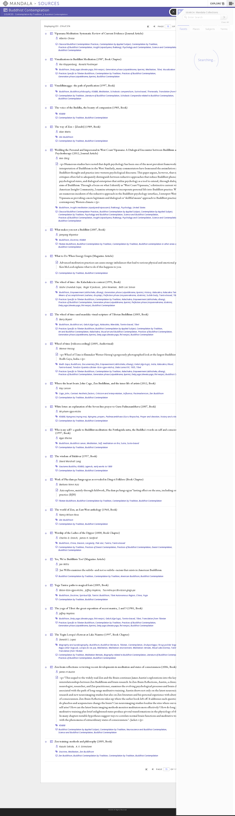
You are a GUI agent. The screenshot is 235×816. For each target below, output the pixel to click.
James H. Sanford (88, 537)
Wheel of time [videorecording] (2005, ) (84, 343)
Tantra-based (118, 543)
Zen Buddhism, (66, 755)
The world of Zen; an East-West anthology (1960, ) (86, 509)
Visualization (169, 69)
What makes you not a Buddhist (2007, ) (80, 229)
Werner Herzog (67, 348)
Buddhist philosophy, (80, 91)
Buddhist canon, (78, 443)
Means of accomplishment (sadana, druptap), (81, 295)
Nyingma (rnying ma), (76, 416)
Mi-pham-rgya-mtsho (70, 411)
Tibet (175, 295)
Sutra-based (133, 443)
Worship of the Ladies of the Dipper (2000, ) (87, 533)
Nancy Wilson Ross (69, 514)
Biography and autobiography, (74, 644)
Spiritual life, (85, 595)
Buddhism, (64, 69)
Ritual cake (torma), (161, 647)
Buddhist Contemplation (56, 14)
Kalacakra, (157, 292)
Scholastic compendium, (122, 91)
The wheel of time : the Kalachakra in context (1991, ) (87, 282)
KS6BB (62, 113)
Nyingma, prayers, (96, 416)
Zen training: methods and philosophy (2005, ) (83, 741)
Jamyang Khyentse (68, 234)
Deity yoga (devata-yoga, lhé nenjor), (87, 69)
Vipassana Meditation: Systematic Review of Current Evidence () (99, 33)
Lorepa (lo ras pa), (88, 647)
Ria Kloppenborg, (68, 64)
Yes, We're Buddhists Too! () (80, 559)
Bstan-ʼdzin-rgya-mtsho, (71, 590)
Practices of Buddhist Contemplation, (75, 47)
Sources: (9, 14)
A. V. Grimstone (84, 746)
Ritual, (170, 364)
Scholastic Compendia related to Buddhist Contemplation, (147, 95)
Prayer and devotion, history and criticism (160, 416)
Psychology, (126, 207)
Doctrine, (74, 239)
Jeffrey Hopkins (67, 613)
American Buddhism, (130, 576)
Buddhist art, (76, 324)
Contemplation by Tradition (28, 14)
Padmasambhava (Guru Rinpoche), (123, 416)
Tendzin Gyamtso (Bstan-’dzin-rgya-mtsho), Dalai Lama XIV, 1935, (104, 367)
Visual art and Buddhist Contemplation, (119, 331)
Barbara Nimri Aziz (69, 484)
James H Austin (67, 671)
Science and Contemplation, (165, 47)
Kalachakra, (127, 299)
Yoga (145, 595)
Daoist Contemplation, (162, 547)
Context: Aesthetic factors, (82, 393)
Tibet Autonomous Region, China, (126, 595)
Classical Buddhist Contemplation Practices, (79, 44)
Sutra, (124, 443)
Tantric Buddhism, (101, 595)
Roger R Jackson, (92, 287)
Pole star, (99, 543)
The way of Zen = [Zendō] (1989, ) (77, 126)
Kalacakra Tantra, (171, 292)
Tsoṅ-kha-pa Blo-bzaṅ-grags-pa (119, 590)
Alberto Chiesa (67, 38)
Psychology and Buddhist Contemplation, (104, 214)
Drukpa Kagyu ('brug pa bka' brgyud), (162, 644)
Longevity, (90, 543)
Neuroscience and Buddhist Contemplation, (146, 729)
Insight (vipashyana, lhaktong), (107, 47)
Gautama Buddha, (68, 466)
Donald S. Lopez (67, 639)
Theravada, (152, 91)
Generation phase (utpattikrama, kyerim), (125, 69)
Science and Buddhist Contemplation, (141, 214)
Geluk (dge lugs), (92, 324)
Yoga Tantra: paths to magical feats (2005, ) (81, 585)
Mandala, (115, 324)
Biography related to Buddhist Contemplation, (125, 654)
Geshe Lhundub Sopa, (71, 287)
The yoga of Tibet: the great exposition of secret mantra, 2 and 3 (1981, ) (98, 608)
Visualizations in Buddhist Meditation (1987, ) (88, 59)
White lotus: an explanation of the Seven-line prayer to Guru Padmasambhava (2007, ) (105, 406)
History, (148, 292)
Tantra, (108, 543)
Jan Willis (64, 564)
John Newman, (110, 287)
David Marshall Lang (70, 461)
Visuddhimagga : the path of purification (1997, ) (85, 85)
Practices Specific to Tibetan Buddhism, (77, 73)
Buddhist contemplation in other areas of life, (159, 243)
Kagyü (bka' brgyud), (69, 647)
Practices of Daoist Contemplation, (101, 547)
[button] (231, 3)
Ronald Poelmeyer (88, 64)
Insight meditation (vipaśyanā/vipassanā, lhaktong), (95, 207)
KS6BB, (95, 91)
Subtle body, (153, 295)
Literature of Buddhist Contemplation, (102, 95)
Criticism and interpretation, (109, 393)
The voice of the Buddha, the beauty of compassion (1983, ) (91, 107)
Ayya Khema (65, 438)
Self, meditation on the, (109, 443)
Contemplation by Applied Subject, (115, 44)
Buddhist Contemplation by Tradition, (94, 243)
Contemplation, (135, 644)
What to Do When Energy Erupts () (84, 256)
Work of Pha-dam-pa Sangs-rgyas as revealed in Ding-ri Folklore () (99, 479)
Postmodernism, (141, 393)
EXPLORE (217, 3)
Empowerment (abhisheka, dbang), (87, 292)
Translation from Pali (169, 91)
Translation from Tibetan (154, 618)
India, (154, 364)
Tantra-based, (166, 295)
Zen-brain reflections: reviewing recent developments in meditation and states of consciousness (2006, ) (115, 667)
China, (73, 543)
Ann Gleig (64, 158)
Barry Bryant (65, 319)
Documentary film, (91, 364)
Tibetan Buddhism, (67, 243)
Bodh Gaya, (64, 364)
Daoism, (81, 543)
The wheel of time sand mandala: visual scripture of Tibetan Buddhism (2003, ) (101, 314)
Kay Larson (65, 388)
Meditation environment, (120, 647)
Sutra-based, (140, 91)
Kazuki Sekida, (67, 746)
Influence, (128, 393)
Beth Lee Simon (127, 287)
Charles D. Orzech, (69, 537)
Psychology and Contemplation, (137, 47)
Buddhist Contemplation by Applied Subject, (120, 211)
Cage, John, (64, 393)
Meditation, (151, 69)
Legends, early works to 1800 (98, 466)
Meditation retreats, (142, 647)
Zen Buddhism (66, 136)
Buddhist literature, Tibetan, (114, 644)
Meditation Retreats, (94, 654)
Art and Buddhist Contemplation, (73, 331)
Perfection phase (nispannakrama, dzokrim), (124, 295)
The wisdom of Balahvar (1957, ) (76, 456)
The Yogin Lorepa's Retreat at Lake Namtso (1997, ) (92, 634)
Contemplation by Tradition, (145, 44)
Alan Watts (65, 131)
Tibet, (159, 69)
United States (139, 207)
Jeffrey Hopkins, (93, 590)
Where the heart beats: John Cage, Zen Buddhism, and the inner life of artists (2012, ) (105, 383)
